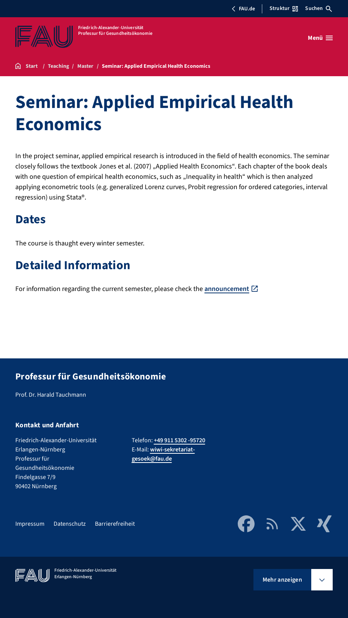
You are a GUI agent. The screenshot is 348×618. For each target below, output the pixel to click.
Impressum (29, 524)
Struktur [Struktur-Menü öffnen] (284, 8)
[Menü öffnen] (320, 37)
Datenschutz (70, 524)
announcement (226, 289)
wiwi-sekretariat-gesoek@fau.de (163, 454)
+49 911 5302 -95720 (179, 440)
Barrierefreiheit (115, 524)
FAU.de (243, 9)
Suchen (318, 8)
